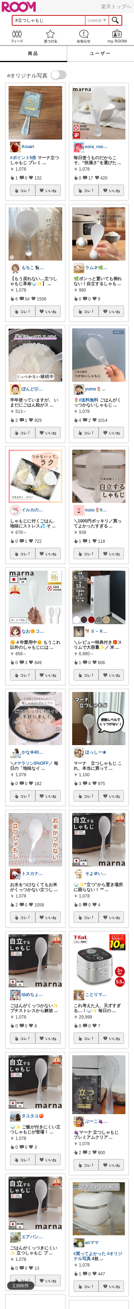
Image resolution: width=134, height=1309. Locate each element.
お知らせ (84, 36)
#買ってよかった (90, 1253)
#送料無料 (89, 400)
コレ (25, 190)
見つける (50, 36)
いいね (50, 190)
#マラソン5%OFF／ (33, 763)
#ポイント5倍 (23, 157)
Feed (17, 36)
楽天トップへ (116, 6)
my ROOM (117, 36)
